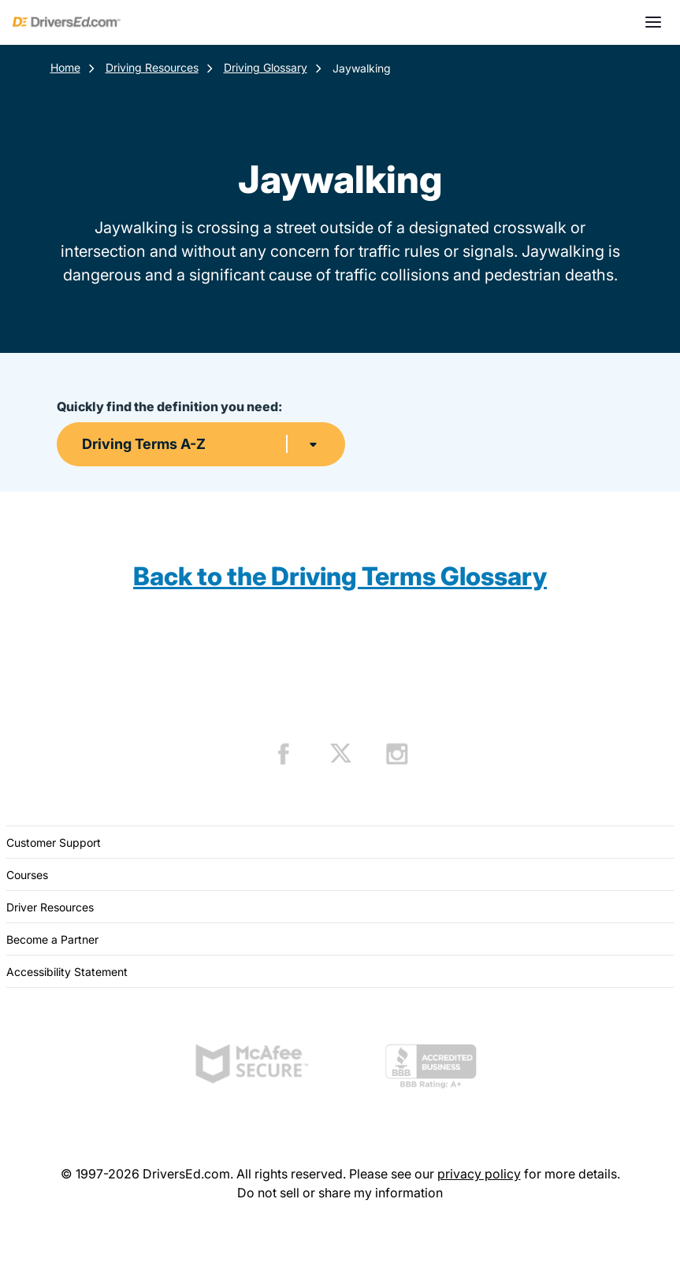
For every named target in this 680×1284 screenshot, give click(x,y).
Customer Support (53, 842)
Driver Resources (50, 907)
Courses (27, 874)
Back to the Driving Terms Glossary (340, 576)
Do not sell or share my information (340, 1193)
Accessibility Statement (67, 971)
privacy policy (479, 1174)
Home (65, 67)
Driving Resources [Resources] (152, 67)
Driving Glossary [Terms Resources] (265, 67)
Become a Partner (52, 939)
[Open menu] (653, 22)
